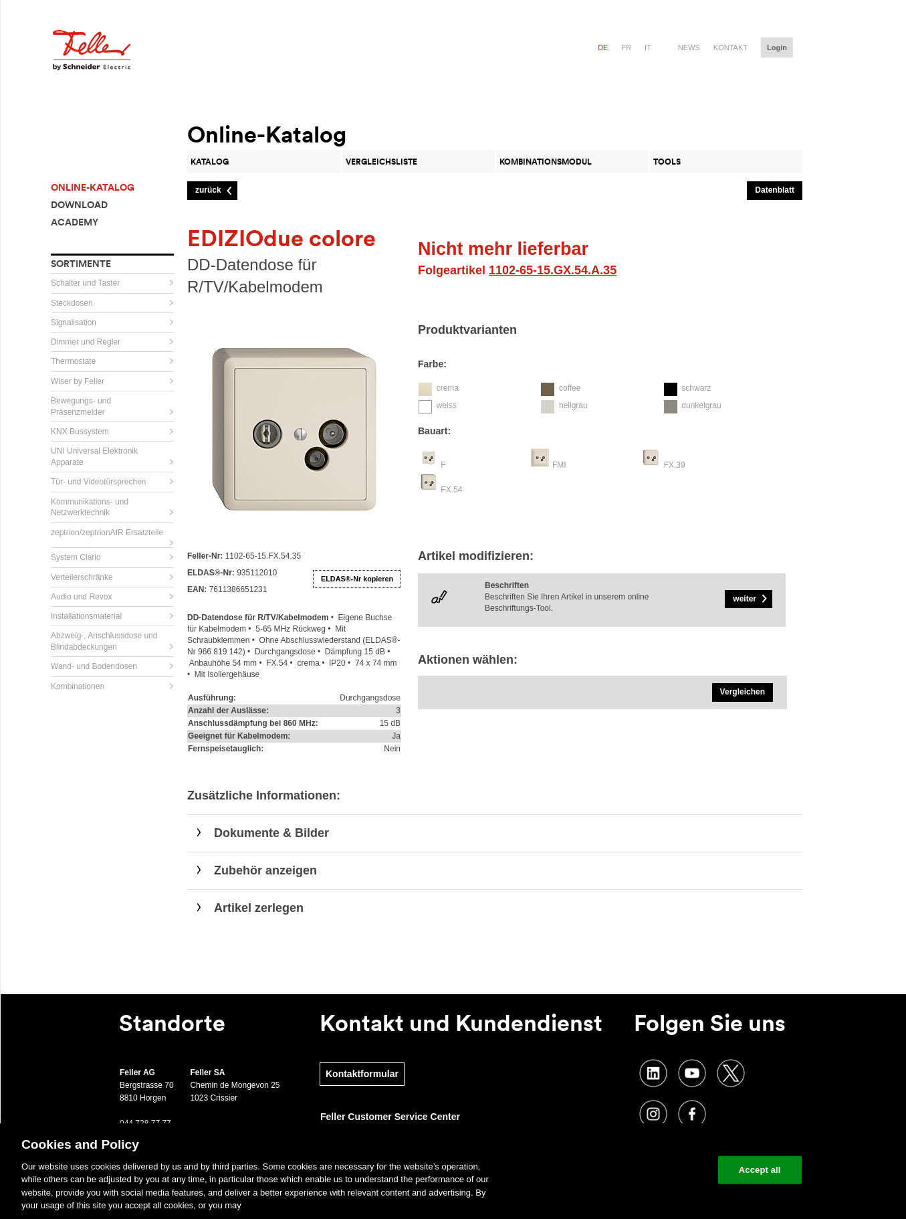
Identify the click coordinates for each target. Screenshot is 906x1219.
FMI (559, 465)
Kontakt (730, 47)
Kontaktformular (362, 1073)
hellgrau (573, 405)
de (603, 47)
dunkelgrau (701, 405)
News (689, 47)
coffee (569, 388)
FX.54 (451, 489)
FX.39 (674, 465)
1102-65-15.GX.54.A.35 (552, 270)
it (648, 47)
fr (626, 47)
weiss (447, 405)
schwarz (696, 388)
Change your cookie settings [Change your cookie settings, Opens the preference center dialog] (645, 1170)
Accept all (760, 1170)
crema (448, 388)
